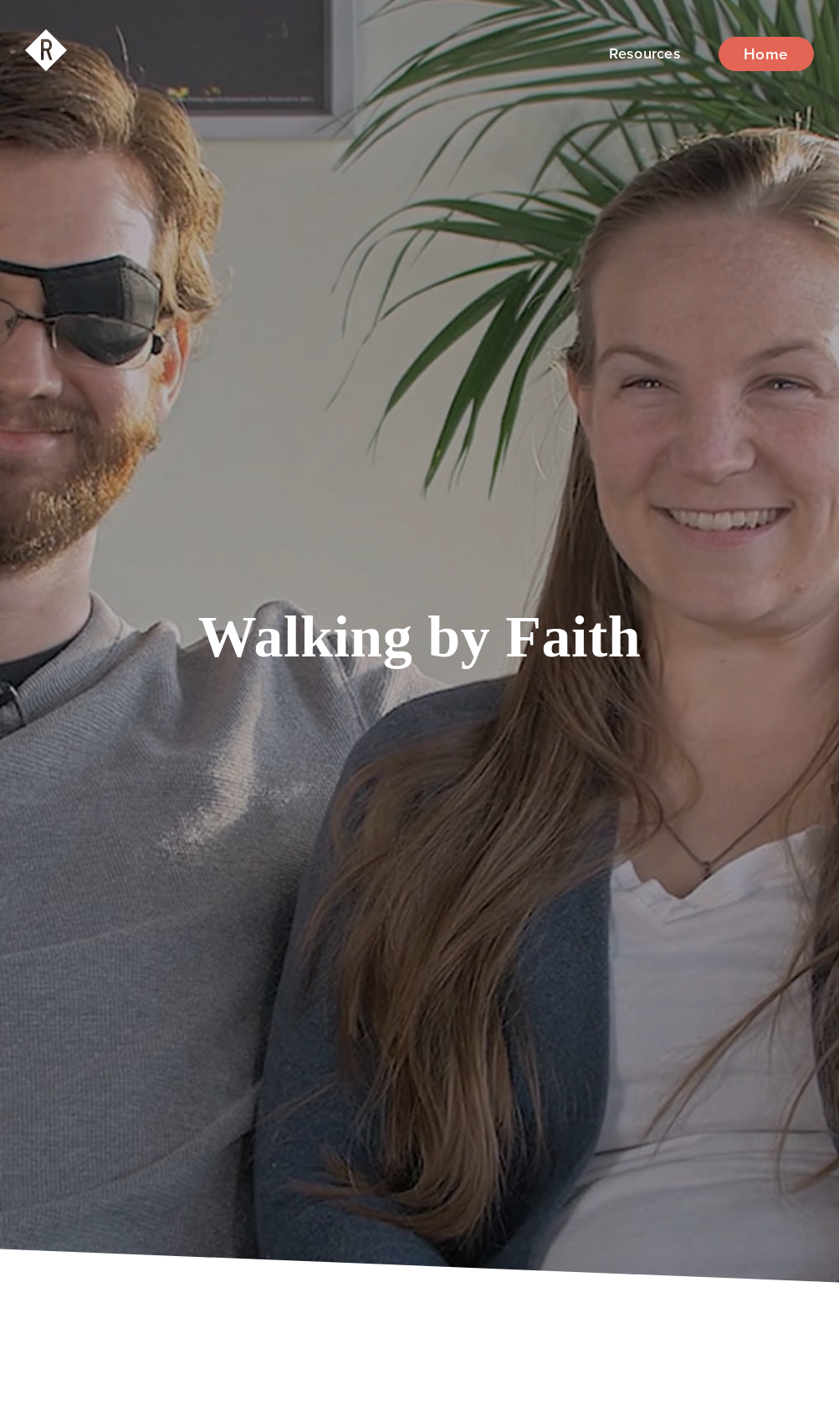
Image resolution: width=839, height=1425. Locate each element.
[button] (645, 54)
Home (766, 54)
